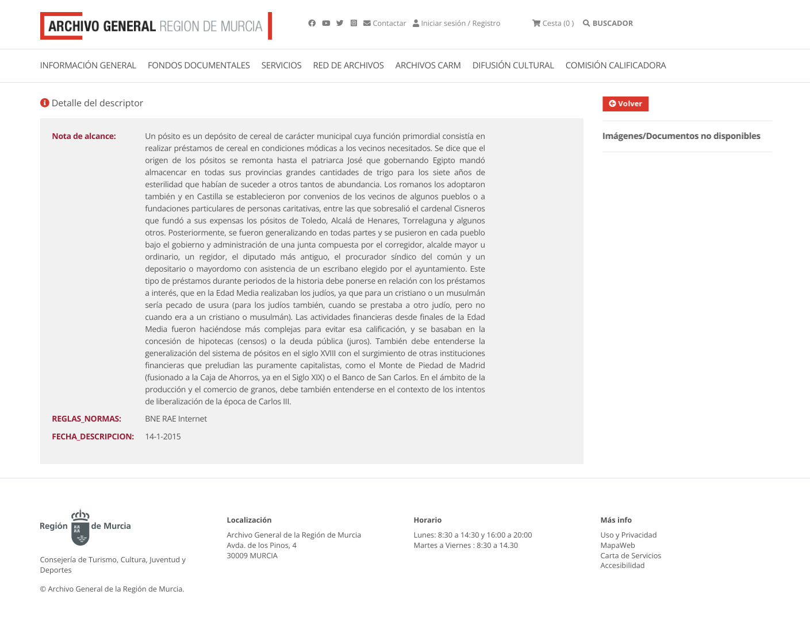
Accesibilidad (623, 565)
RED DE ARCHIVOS (348, 65)
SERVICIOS (282, 65)
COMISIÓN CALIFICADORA (616, 65)
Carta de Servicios (631, 555)
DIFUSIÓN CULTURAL (513, 65)
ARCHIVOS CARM (428, 65)
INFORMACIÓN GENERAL (88, 65)
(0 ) (553, 23)
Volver (630, 103)
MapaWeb (618, 545)
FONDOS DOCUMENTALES (199, 65)
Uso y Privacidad (629, 535)
